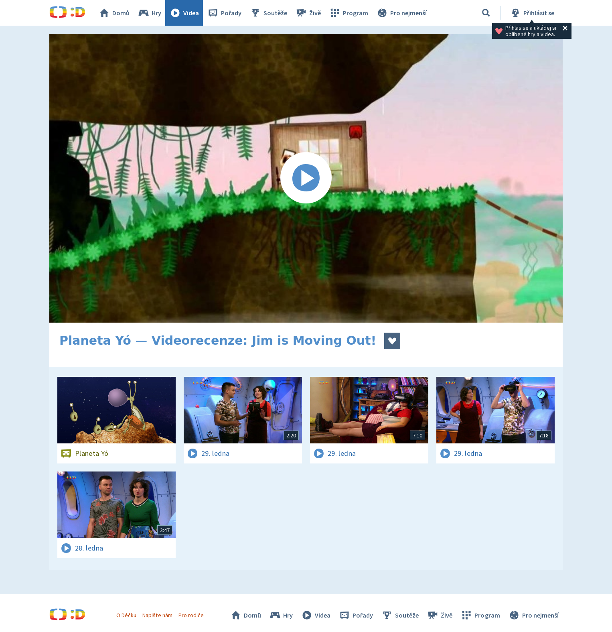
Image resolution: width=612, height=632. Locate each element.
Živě (308, 13)
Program (348, 13)
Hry (149, 13)
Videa (184, 13)
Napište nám (157, 615)
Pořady (224, 13)
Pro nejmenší (401, 13)
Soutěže (268, 13)
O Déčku (126, 615)
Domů (114, 13)
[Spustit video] (306, 178)
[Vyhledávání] (486, 13)
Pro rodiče (191, 615)
